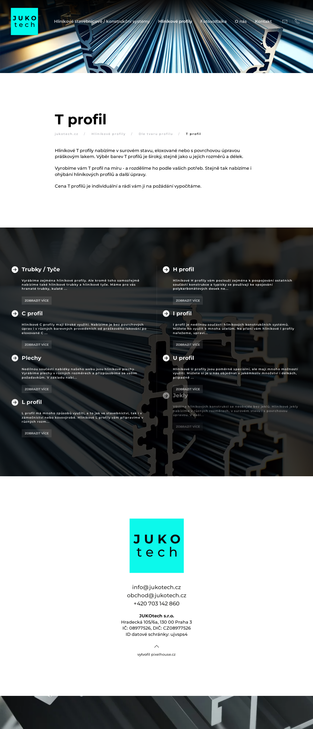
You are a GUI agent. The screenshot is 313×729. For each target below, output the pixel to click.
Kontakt (263, 21)
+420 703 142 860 (156, 592)
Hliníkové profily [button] (175, 21)
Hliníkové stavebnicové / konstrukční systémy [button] (102, 21)
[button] (156, 635)
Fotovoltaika (213, 21)
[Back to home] (24, 21)
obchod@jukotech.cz (156, 583)
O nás (241, 21)
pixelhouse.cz (163, 642)
